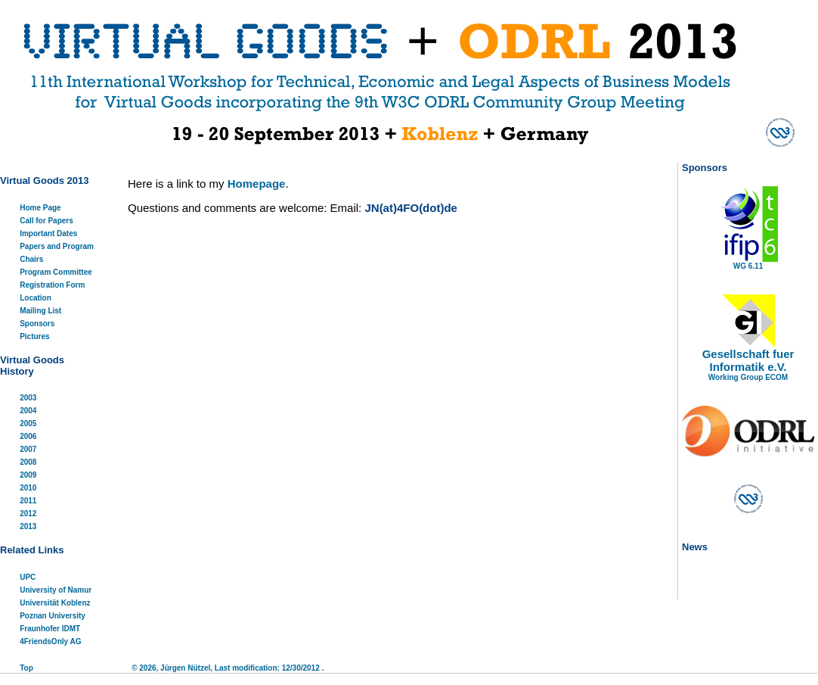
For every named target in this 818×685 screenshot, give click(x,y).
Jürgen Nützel (185, 668)
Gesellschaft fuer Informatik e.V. (748, 360)
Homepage (257, 183)
